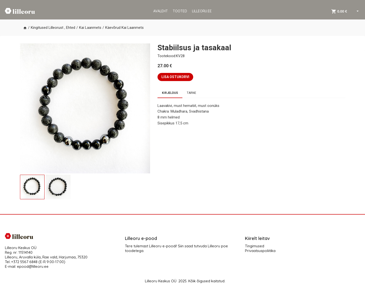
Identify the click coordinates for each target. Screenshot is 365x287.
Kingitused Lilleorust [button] (47, 27)
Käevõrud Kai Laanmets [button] (124, 27)
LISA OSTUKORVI (175, 77)
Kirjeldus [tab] (170, 93)
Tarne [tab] (191, 93)
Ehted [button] (70, 27)
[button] (25, 28)
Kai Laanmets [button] (90, 27)
